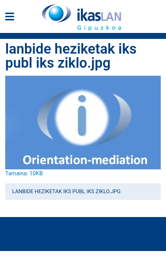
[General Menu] (11, 18)
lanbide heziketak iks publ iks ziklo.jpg (66, 191)
